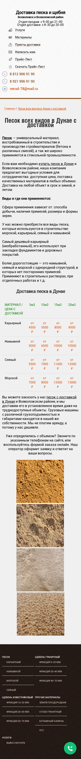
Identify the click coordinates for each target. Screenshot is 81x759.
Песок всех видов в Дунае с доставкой (42, 108)
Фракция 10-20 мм (17, 702)
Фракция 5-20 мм (50, 662)
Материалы (23, 37)
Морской (12, 680)
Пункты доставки (27, 44)
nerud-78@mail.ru (24, 89)
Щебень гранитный (47, 657)
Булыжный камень (51, 721)
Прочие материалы (47, 697)
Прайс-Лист (23, 59)
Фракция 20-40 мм (50, 671)
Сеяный (11, 690)
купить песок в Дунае (56, 164)
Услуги (20, 30)
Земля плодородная (52, 702)
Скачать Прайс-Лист (30, 66)
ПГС (41, 730)
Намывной (13, 671)
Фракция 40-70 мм (50, 680)
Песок (6, 657)
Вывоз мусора (15, 743)
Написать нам (25, 52)
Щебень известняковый (17, 697)
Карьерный (13, 662)
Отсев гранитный (50, 711)
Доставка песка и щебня (40, 12)
